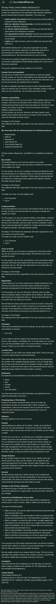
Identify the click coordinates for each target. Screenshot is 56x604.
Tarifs (31, 590)
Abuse (22, 590)
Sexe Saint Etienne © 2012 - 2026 (10, 590)
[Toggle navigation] (3, 2)
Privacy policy (41, 590)
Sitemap (27, 590)
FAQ (35, 590)
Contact (16, 592)
